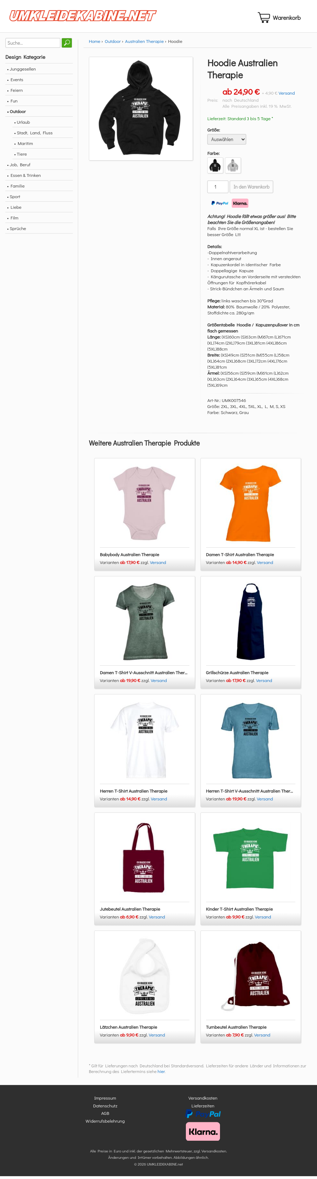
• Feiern (15, 93)
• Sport (13, 199)
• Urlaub (22, 125)
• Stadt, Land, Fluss (33, 135)
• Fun (12, 103)
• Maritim (23, 146)
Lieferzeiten (203, 1108)
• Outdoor (16, 114)
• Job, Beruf (18, 167)
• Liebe (14, 210)
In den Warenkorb (251, 189)
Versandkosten (202, 1101)
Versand (287, 96)
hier (161, 1074)
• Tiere (20, 156)
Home (94, 44)
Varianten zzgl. (125, 565)
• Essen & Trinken (24, 178)
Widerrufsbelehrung (105, 1124)
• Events (15, 82)
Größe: (213, 132)
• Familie (16, 188)
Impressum (105, 1101)
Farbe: (213, 156)
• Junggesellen (21, 71)
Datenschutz (105, 1108)
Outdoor (113, 44)
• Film (12, 220)
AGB (105, 1116)
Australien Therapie (144, 44)
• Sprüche (16, 231)
